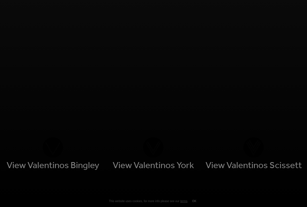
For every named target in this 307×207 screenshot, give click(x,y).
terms (183, 201)
